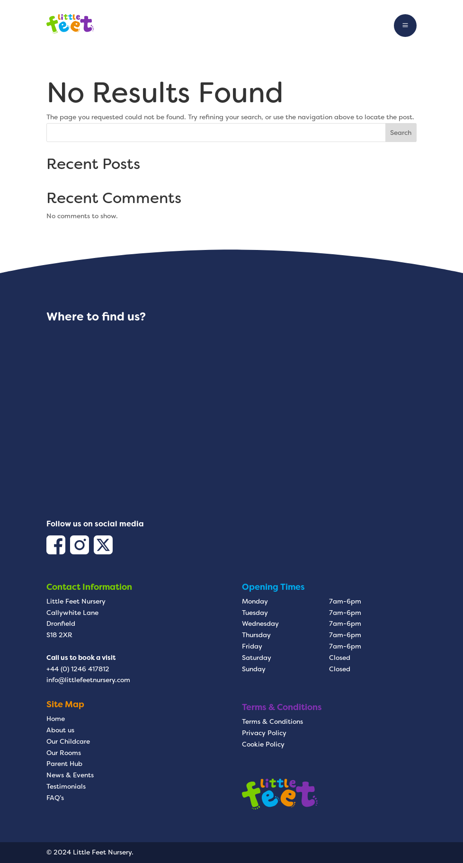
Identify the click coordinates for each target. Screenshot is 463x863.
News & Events (70, 775)
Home (55, 718)
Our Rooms (63, 752)
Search (400, 132)
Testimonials (66, 786)
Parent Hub (64, 763)
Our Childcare (68, 741)
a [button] (405, 25)
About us (60, 730)
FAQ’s (55, 797)
